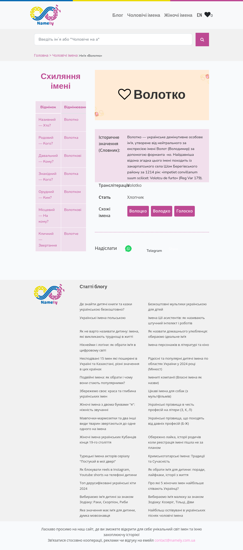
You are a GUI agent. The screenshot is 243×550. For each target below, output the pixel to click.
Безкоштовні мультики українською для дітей (177, 304)
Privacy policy (152, 541)
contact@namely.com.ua (174, 525)
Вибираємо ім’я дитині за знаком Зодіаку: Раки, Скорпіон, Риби (106, 485)
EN (199, 15)
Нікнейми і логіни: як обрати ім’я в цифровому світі (107, 343)
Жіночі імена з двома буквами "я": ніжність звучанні (107, 401)
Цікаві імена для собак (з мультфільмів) (167, 388)
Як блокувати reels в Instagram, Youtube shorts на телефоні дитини (108, 459)
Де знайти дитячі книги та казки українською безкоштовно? (105, 304)
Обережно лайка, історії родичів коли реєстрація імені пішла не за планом (178, 433)
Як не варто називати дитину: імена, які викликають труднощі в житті (109, 330)
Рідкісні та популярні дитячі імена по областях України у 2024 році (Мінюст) (177, 359)
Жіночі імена (178, 15)
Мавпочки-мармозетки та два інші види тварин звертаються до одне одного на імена (107, 417)
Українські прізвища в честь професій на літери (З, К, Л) (178, 401)
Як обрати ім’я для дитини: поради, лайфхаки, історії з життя (176, 459)
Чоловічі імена (144, 14)
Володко (161, 208)
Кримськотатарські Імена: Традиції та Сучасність (178, 446)
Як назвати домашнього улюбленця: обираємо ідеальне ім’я (177, 330)
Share (173, 246)
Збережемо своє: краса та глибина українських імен (107, 388)
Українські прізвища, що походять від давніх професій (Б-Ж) (178, 414)
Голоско (184, 208)
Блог (117, 15)
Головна (41, 52)
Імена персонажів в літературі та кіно (178, 341)
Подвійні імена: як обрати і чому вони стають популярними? (106, 375)
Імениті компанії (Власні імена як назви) (174, 375)
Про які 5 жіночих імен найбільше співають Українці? (175, 472)
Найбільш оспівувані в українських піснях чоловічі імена (176, 498)
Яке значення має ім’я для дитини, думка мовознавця (107, 498)
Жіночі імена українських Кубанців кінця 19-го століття (107, 433)
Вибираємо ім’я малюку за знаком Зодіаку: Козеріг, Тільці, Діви (175, 485)
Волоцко (138, 208)
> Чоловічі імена (63, 52)
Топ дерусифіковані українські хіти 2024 (107, 472)
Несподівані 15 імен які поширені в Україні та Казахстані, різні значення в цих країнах (109, 359)
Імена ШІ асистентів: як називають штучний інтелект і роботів (176, 317)
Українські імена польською (102, 314)
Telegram (149, 246)
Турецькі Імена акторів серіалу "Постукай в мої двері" (104, 446)
